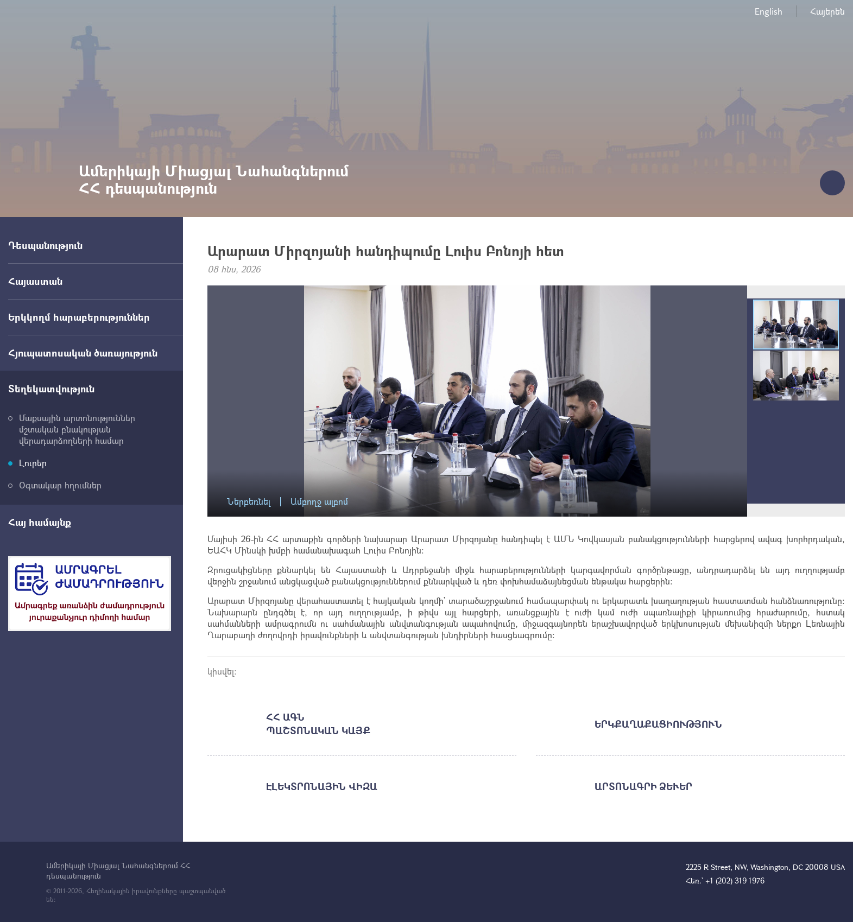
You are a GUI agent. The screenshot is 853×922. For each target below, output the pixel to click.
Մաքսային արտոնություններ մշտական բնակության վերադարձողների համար (77, 429)
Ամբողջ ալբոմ (319, 501)
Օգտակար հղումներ (60, 485)
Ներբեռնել (248, 501)
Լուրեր (33, 462)
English (768, 11)
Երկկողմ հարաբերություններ (79, 316)
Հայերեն (827, 11)
